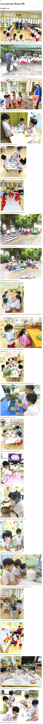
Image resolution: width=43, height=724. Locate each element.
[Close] (1, 0)
